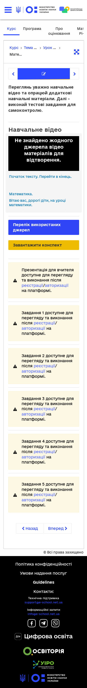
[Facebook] (32, 626)
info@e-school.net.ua (44, 613)
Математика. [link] (21, 194)
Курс (11, 29)
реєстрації (32, 285)
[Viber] (55, 626)
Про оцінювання (59, 31)
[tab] (44, 74)
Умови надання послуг (43, 573)
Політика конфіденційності (43, 564)
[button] (8, 10)
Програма (32, 29)
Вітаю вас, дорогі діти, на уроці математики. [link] (37, 202)
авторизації (56, 285)
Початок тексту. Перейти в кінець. (40, 177)
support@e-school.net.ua (44, 602)
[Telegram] (43, 626)
